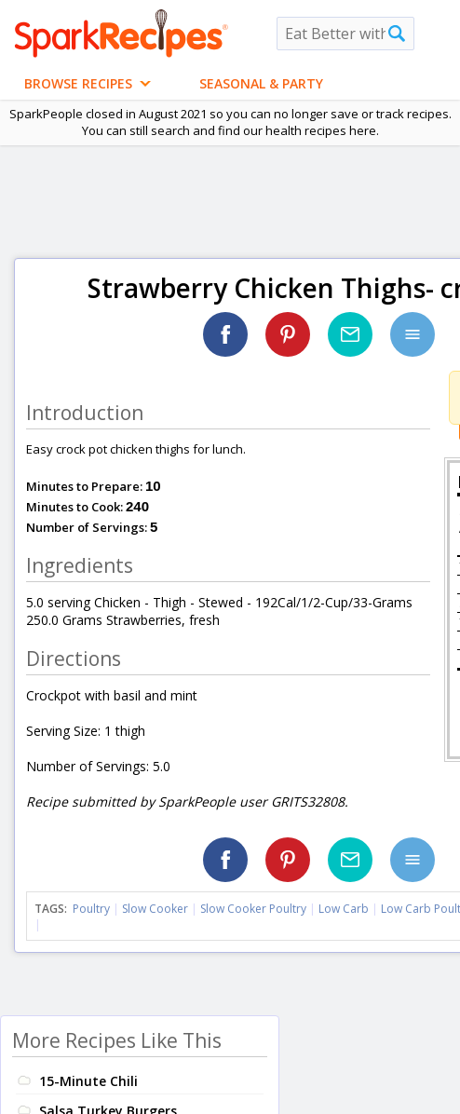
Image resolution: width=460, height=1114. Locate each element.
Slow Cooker (155, 909)
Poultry (91, 909)
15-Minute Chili (88, 1081)
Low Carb (343, 909)
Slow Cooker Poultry (253, 909)
